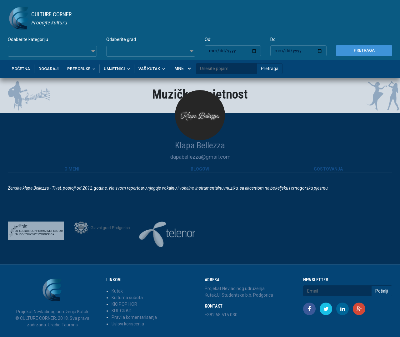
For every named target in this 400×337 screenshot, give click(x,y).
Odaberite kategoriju (28, 39)
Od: (208, 39)
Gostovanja (328, 168)
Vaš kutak (149, 68)
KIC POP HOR (124, 304)
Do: (273, 39)
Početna (21, 68)
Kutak (117, 291)
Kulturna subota (127, 297)
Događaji (48, 68)
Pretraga (364, 50)
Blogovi (200, 168)
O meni (71, 168)
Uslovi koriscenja (128, 323)
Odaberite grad (121, 39)
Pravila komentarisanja (134, 317)
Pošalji (381, 291)
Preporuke (78, 68)
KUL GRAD (122, 310)
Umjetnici (114, 68)
